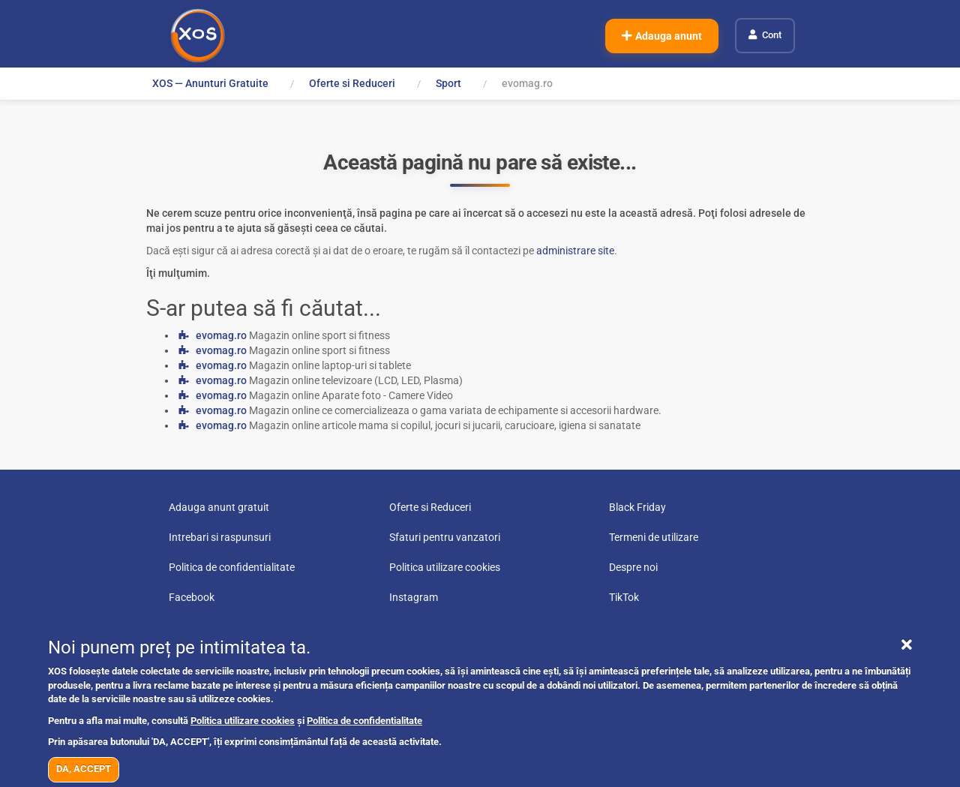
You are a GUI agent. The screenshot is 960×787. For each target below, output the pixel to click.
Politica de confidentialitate (364, 720)
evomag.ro (221, 335)
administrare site (575, 251)
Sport (448, 83)
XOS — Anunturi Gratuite (210, 83)
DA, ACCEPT (83, 768)
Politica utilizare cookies (242, 720)
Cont (772, 35)
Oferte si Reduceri (352, 83)
